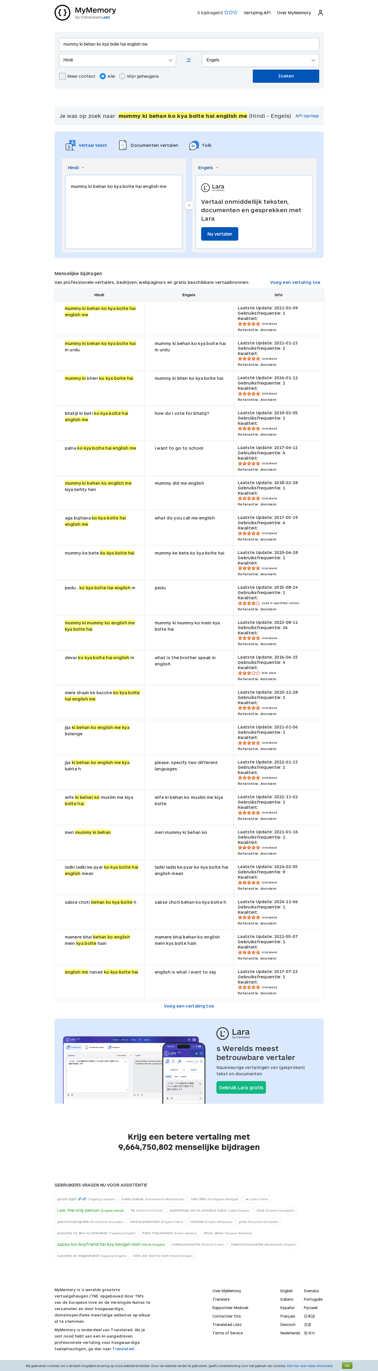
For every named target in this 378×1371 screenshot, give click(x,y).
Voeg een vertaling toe (295, 282)
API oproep (307, 115)
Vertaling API (257, 12)
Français (287, 1316)
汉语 (307, 1324)
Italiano (286, 1299)
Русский (311, 1307)
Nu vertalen (219, 234)
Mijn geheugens (139, 76)
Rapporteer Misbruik (230, 1307)
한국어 (309, 1333)
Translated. (123, 1348)
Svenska (311, 1291)
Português (313, 1299)
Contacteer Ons (226, 1316)
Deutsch (287, 1324)
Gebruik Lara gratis (241, 1087)
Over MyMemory (294, 12)
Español (287, 1307)
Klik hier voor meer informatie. (310, 1366)
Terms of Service (227, 1333)
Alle (107, 76)
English (286, 1291)
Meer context (77, 76)
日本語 (309, 1316)
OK (347, 1365)
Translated (227, 1324)
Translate (221, 1299)
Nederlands (290, 1333)
